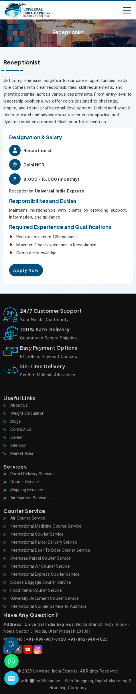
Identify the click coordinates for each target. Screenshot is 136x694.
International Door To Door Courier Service (46, 550)
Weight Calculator (23, 413)
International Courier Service (33, 534)
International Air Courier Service (36, 566)
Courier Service (21, 481)
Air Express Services (26, 497)
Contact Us (17, 429)
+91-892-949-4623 (88, 639)
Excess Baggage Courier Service (37, 582)
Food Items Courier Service (32, 590)
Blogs (12, 421)
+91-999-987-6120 (46, 639)
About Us (15, 405)
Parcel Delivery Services (29, 473)
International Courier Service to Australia (44, 606)
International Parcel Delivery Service (40, 542)
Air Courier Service (24, 518)
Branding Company (68, 687)
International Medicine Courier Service (42, 526)
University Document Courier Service (41, 598)
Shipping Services (23, 489)
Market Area (18, 453)
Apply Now (26, 270)
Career (13, 437)
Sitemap (14, 445)
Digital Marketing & (113, 680)
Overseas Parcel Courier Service (37, 558)
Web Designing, (79, 680)
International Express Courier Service (41, 574)
